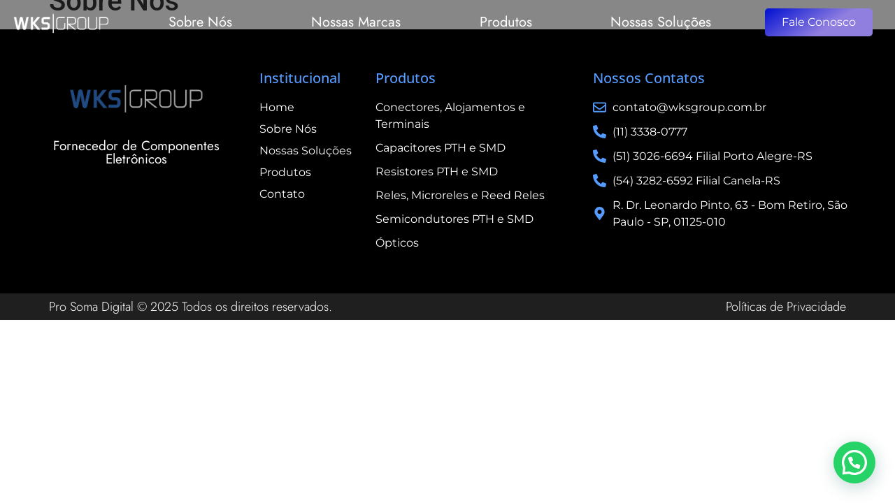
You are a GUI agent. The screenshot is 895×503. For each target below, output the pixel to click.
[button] (854, 462)
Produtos (506, 22)
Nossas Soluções (660, 22)
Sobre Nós (200, 22)
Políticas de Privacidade (786, 307)
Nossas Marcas (356, 22)
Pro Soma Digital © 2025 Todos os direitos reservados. (190, 307)
